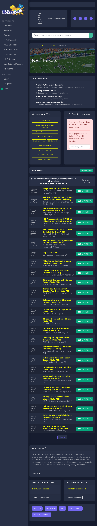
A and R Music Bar (45, 121)
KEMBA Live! (52, 141)
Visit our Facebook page (41, 497)
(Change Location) (85, 181)
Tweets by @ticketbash (76, 489)
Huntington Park (39, 141)
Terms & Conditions (42, 514)
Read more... (37, 473)
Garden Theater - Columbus (45, 132)
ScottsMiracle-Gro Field (45, 159)
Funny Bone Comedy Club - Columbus (45, 126)
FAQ (62, 508)
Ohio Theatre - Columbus (45, 154)
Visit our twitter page (74, 497)
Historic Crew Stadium (45, 136)
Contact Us (51, 508)
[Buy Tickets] (84, 191)
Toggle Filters (86, 170)
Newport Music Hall (45, 150)
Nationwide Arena (45, 145)
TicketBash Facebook (41, 489)
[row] (62, 191)
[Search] (60, 35)
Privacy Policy (75, 508)
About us (37, 508)
